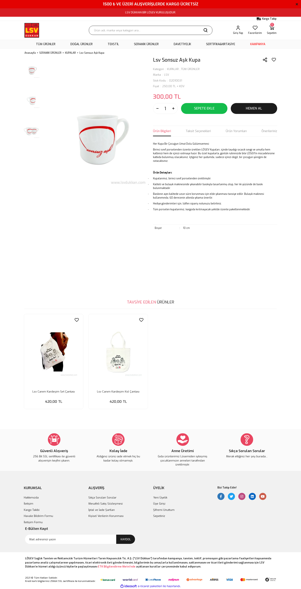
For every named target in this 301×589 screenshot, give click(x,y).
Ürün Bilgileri (162, 131)
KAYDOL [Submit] (126, 539)
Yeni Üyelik (160, 497)
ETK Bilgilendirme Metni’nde (116, 566)
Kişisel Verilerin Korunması (106, 516)
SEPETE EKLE (204, 108)
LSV (166, 74)
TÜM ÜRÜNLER (190, 69)
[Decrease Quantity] (157, 108)
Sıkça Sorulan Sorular (102, 497)
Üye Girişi (159, 503)
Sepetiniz (159, 516)
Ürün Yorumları (236, 131)
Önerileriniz (269, 131)
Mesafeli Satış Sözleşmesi (105, 503)
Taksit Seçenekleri (198, 131)
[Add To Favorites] (273, 59)
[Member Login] (238, 30)
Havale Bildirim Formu (38, 516)
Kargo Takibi (32, 509)
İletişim (28, 503)
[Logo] (31, 30)
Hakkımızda (31, 497)
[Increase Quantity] (173, 108)
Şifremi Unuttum (164, 509)
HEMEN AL (254, 108)
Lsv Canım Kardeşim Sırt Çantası (53, 391)
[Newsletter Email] (80, 539)
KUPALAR (173, 69)
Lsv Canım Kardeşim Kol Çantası (118, 391)
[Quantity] (165, 108)
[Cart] (272, 30)
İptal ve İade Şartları (101, 509)
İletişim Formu (33, 522)
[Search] (150, 30)
